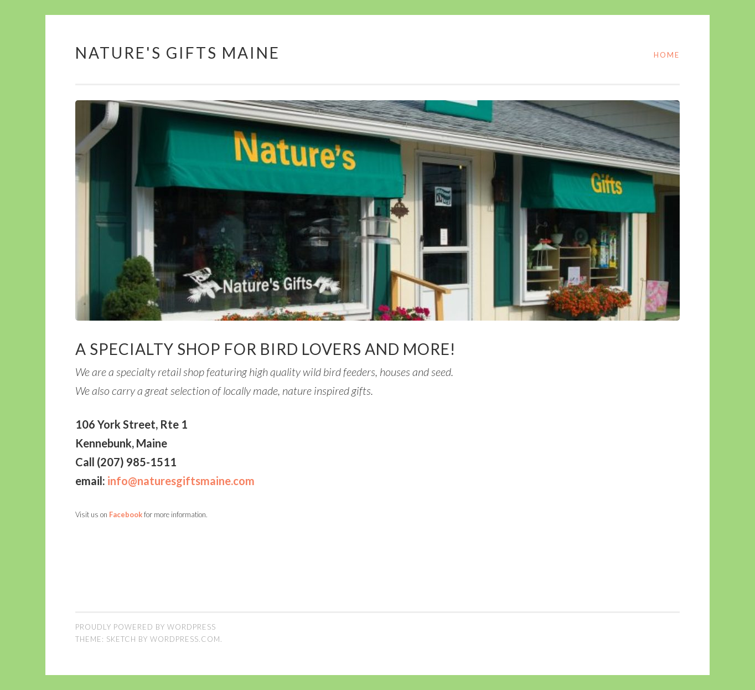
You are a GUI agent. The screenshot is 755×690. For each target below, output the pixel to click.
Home (667, 54)
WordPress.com (185, 639)
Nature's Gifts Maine (177, 52)
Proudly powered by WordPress (145, 626)
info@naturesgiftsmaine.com (181, 480)
